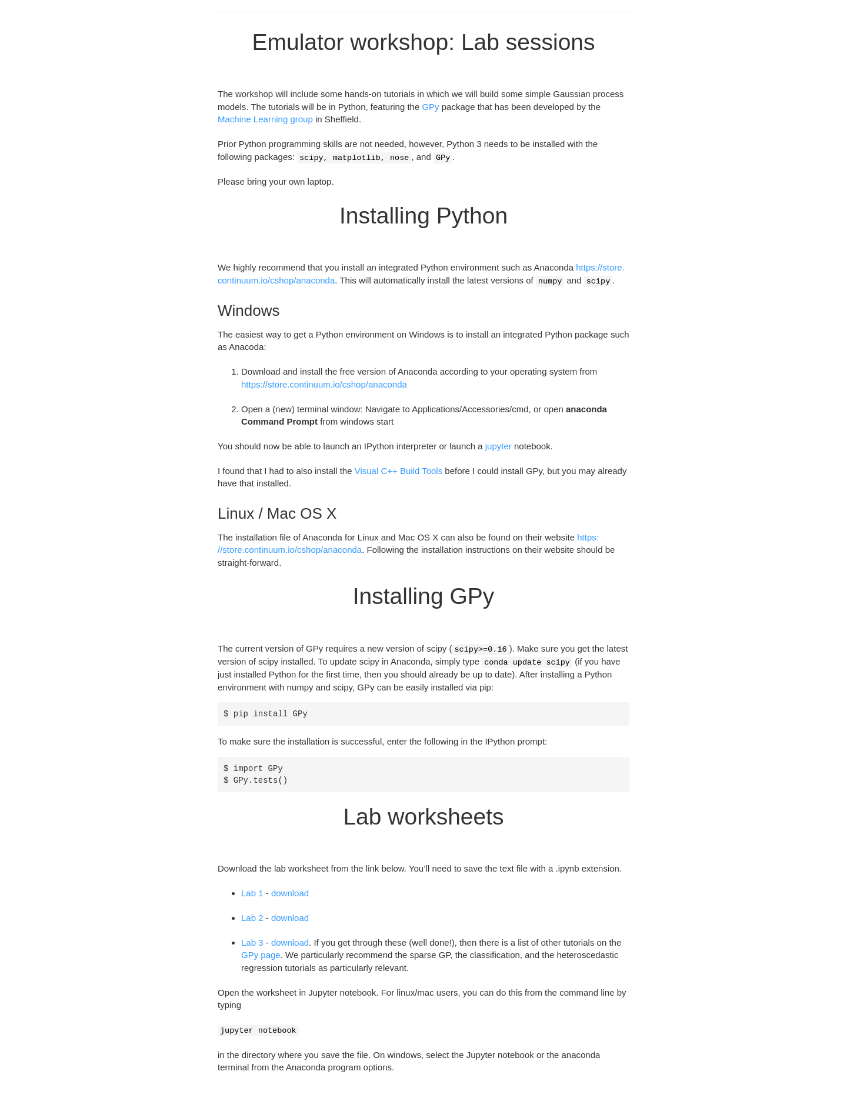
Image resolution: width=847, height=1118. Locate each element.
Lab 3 (252, 942)
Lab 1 (252, 893)
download (290, 893)
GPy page (261, 955)
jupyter (498, 446)
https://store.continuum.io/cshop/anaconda (324, 384)
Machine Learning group (265, 119)
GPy (430, 107)
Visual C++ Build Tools (399, 471)
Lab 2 (252, 918)
